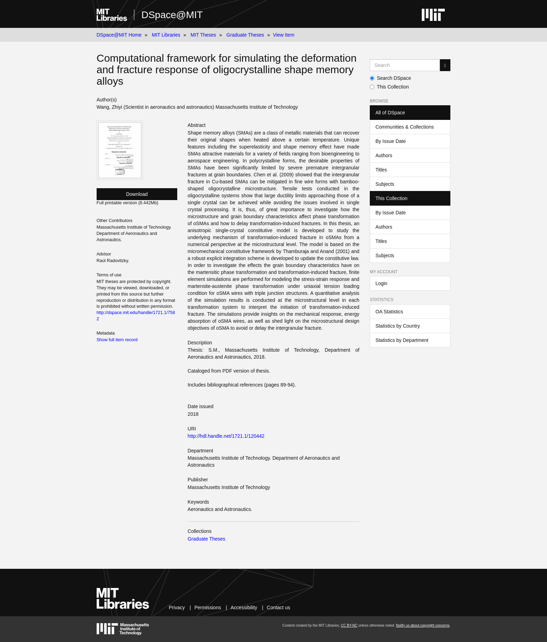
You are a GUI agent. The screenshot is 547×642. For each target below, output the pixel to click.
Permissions (207, 607)
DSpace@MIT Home (119, 35)
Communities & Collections (404, 127)
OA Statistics (389, 311)
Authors (383, 155)
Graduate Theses (245, 35)
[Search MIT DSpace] (405, 65)
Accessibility (244, 607)
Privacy (177, 607)
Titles (381, 170)
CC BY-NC (349, 625)
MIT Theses (203, 35)
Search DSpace (390, 78)
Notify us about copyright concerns (422, 625)
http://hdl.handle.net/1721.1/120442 (226, 436)
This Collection (389, 87)
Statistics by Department (401, 340)
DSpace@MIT (172, 14)
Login (381, 283)
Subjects (384, 184)
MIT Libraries (166, 35)
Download (137, 194)
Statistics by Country (397, 326)
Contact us (278, 607)
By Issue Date (390, 141)
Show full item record (117, 339)
